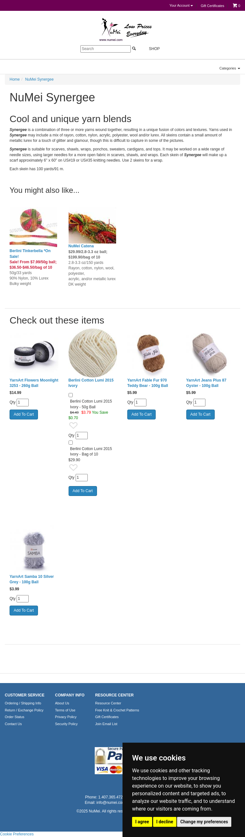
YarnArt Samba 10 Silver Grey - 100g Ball (32, 579)
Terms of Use (65, 710)
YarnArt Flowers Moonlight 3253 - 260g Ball (34, 383)
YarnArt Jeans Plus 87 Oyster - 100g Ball (206, 383)
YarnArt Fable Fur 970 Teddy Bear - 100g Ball (147, 383)
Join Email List (106, 724)
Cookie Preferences (16, 834)
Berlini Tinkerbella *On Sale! (30, 253)
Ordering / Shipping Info (23, 703)
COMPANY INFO (70, 695)
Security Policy (66, 724)
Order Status (14, 717)
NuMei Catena (81, 246)
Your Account (181, 5)
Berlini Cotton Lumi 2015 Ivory (91, 383)
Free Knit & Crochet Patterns (117, 710)
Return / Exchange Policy (24, 710)
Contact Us (13, 724)
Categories (229, 68)
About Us (62, 703)
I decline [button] (164, 821)
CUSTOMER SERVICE (24, 695)
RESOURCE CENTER (114, 695)
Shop (151, 48)
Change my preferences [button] (204, 821)
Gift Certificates (212, 6)
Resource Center (108, 703)
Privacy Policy (66, 717)
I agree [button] (142, 821)
